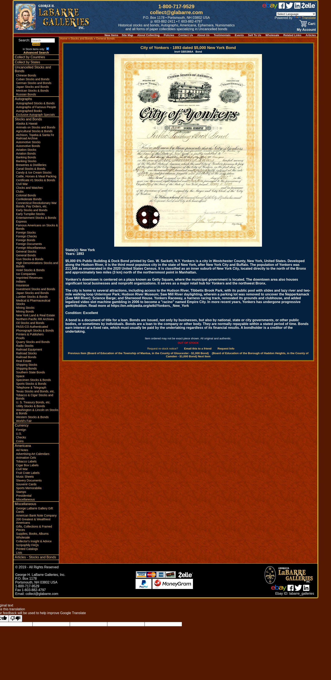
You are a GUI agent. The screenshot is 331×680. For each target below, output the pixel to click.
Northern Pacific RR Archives (35, 319)
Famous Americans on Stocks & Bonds (37, 227)
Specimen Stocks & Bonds (33, 380)
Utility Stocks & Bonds (30, 406)
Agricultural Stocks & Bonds (34, 131)
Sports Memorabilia (29, 488)
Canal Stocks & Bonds (30, 168)
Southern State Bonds (30, 372)
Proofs (20, 338)
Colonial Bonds (26, 195)
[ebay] (270, 7)
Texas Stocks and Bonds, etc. (35, 391)
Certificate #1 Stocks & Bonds (35, 180)
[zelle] (308, 7)
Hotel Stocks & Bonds (30, 270)
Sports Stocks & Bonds (31, 383)
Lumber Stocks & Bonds (32, 296)
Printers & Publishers (30, 334)
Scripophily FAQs (27, 545)
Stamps (21, 492)
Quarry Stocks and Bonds (33, 342)
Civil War (22, 184)
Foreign (21, 429)
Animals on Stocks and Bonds (35, 127)
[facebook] (282, 7)
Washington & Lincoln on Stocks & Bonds (37, 411)
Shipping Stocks (26, 364)
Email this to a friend (198, 348)
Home (63, 38)
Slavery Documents (29, 480)
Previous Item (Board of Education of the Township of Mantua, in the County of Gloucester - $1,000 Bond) (138, 353)
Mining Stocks (25, 307)
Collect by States (27, 62)
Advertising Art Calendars (32, 454)
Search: (36, 40)
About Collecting (148, 35)
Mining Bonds (25, 311)
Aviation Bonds (26, 153)
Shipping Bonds (26, 368)
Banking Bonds (26, 157)
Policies (169, 35)
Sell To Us (254, 35)
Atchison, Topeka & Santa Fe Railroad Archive (35, 136)
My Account (306, 29)
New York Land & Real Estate (35, 315)
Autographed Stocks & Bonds (35, 103)
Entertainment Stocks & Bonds (36, 217)
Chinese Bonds (26, 75)
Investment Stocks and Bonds (35, 289)
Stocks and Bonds (28, 119)
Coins (20, 441)
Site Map (127, 35)
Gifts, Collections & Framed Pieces (34, 528)
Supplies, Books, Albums (32, 533)
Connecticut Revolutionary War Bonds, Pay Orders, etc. (36, 204)
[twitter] (289, 7)
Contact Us (185, 35)
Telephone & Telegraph (31, 387)
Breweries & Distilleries (31, 165)
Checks (21, 437)
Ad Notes (22, 450)
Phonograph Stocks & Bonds (35, 330)
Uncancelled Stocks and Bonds (33, 69)
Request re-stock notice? (162, 348)
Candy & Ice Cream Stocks (34, 172)
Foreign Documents (29, 244)
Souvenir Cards (26, 484)
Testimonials (222, 35)
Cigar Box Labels (27, 465)
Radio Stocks (24, 345)
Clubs (20, 191)
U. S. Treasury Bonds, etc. (33, 402)
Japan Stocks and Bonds (32, 86)
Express (21, 221)
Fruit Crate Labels (27, 473)
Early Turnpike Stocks (30, 214)
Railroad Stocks (26, 353)
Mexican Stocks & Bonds (32, 90)
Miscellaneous (25, 499)
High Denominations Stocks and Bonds (37, 264)
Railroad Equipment (29, 349)
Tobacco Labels (26, 461)
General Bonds (26, 255)
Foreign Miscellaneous (31, 247)
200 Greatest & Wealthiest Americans (33, 521)
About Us (203, 35)
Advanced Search (36, 53)
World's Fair (24, 421)
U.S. (19, 433)
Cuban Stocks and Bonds (32, 79)
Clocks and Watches (29, 187)
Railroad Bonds (26, 357)
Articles (311, 35)
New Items (111, 35)
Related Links (292, 35)
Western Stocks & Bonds (32, 417)
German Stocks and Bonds (33, 83)
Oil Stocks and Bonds (30, 323)
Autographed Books (29, 111)
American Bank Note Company (36, 515)
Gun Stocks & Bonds (29, 259)
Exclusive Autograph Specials (35, 114)
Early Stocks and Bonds (31, 210)
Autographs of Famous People (36, 107)
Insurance (22, 285)
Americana (23, 445)
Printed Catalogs (27, 549)
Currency (21, 425)
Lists (19, 552)
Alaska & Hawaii (26, 123)
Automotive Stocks (28, 142)
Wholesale (272, 35)
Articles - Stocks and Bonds (35, 557)
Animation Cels (26, 457)
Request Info (225, 348)
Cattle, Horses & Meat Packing (36, 176)
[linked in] (297, 7)
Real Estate (23, 361)
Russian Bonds (26, 94)
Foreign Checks (26, 236)
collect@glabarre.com (176, 12)
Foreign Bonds (25, 240)
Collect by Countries (30, 57)
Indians (21, 281)
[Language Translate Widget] (296, 14)
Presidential (23, 495)
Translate (304, 18)
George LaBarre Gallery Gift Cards (34, 510)
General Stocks (26, 251)
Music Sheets (25, 476)
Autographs (23, 99)
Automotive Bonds (28, 146)
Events (239, 35)
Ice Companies (26, 274)
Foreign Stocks (26, 232)
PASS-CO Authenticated (32, 326)
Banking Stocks (26, 161)
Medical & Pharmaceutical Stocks (33, 302)
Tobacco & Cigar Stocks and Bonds (34, 396)
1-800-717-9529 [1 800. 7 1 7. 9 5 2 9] (176, 6)
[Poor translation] (15, 618)
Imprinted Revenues (29, 277)
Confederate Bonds (29, 199)
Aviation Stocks (26, 149)
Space (20, 376)
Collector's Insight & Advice (34, 541)
